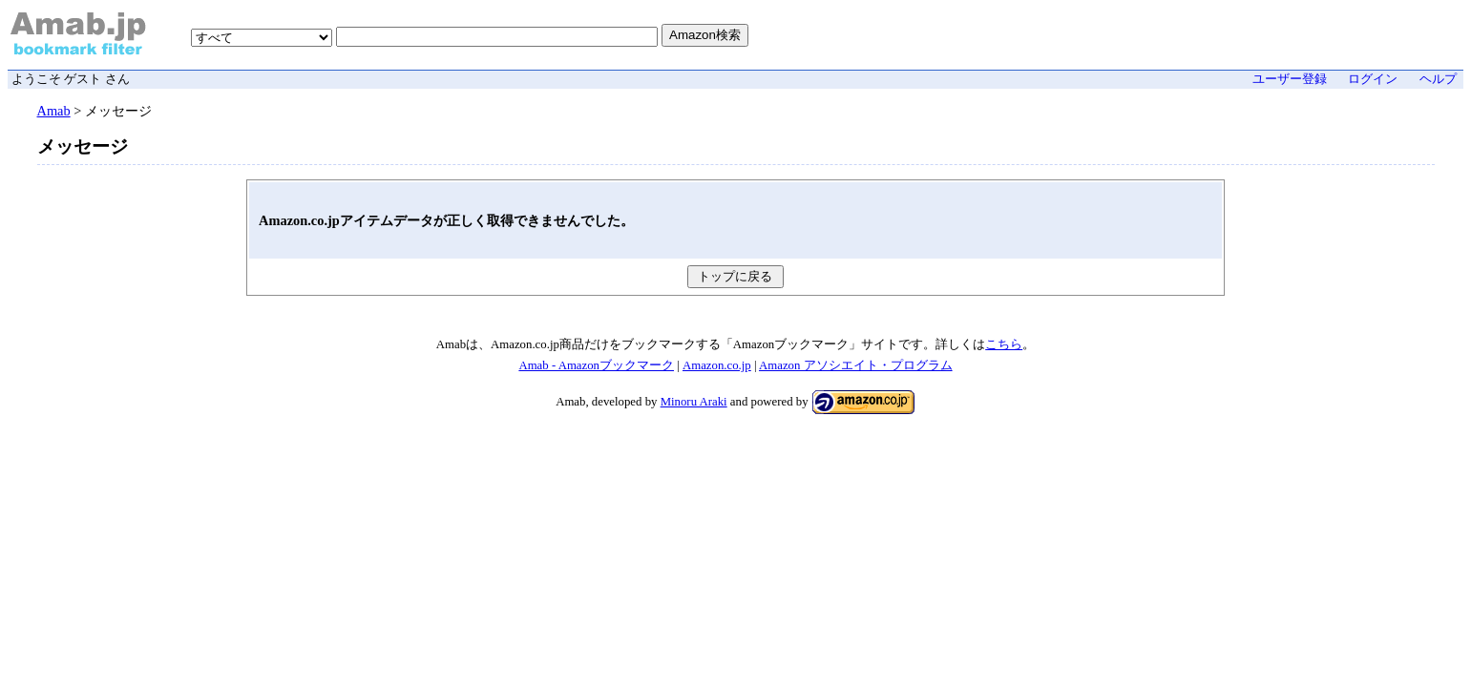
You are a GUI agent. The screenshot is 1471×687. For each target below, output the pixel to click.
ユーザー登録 (1289, 79)
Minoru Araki (694, 401)
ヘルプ (1438, 79)
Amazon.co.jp (717, 365)
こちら (1003, 344)
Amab (54, 110)
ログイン (1372, 79)
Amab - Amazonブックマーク (596, 365)
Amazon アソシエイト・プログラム (856, 365)
